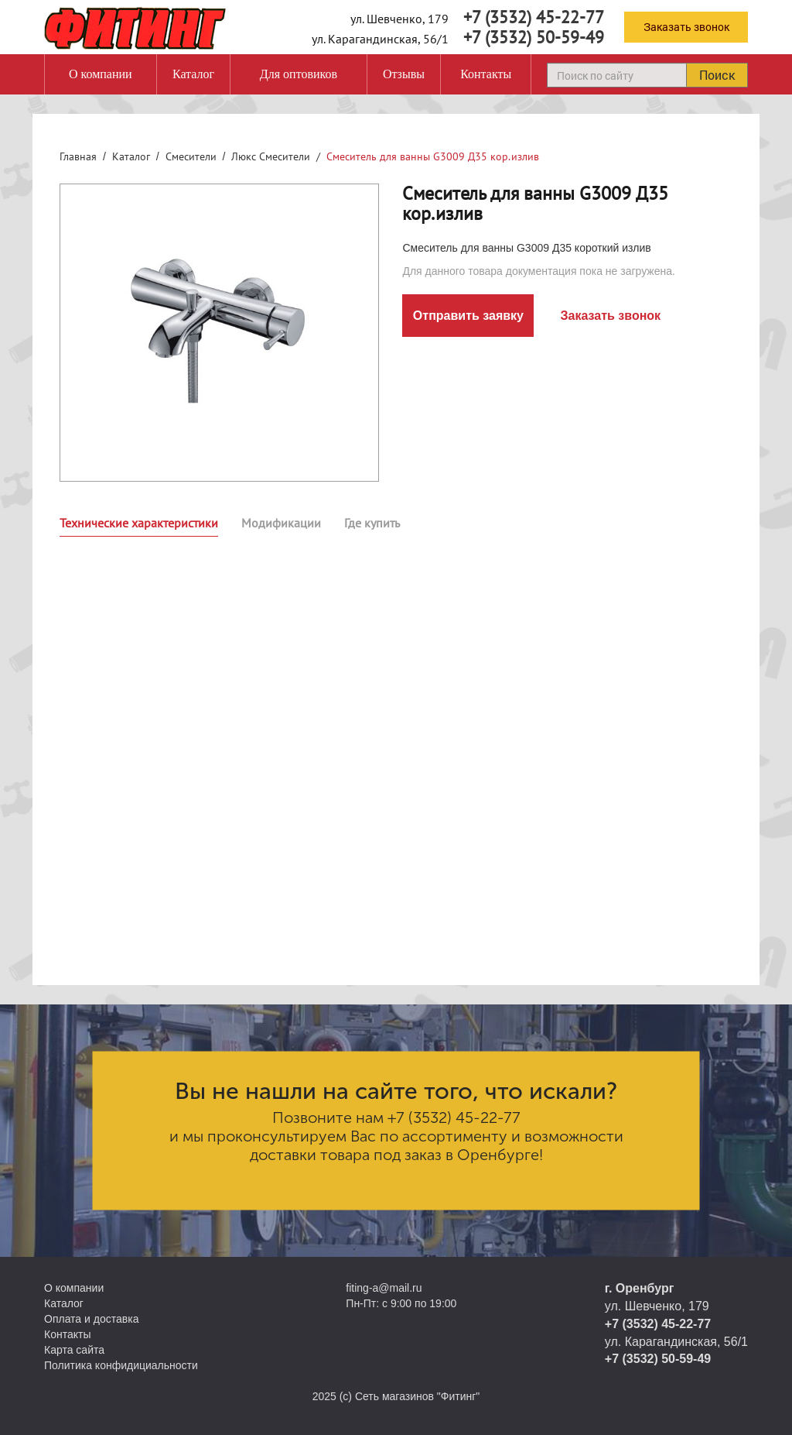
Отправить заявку (468, 315)
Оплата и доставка (91, 1319)
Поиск (717, 75)
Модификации (281, 522)
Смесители (191, 156)
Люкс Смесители (270, 156)
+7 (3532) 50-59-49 (533, 37)
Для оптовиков (298, 74)
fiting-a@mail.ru (384, 1288)
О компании (100, 74)
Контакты (485, 74)
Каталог (193, 74)
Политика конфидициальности (121, 1365)
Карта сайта (74, 1350)
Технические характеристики (139, 522)
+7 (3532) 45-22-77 (533, 17)
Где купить (372, 522)
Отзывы (404, 74)
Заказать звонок (686, 26)
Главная (78, 156)
